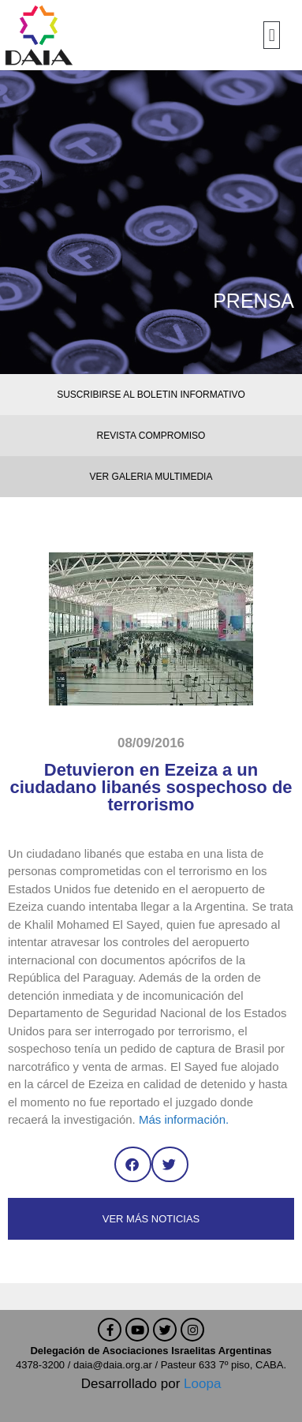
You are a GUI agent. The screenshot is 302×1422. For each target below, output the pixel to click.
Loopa (202, 1383)
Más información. (184, 1119)
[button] (271, 35)
